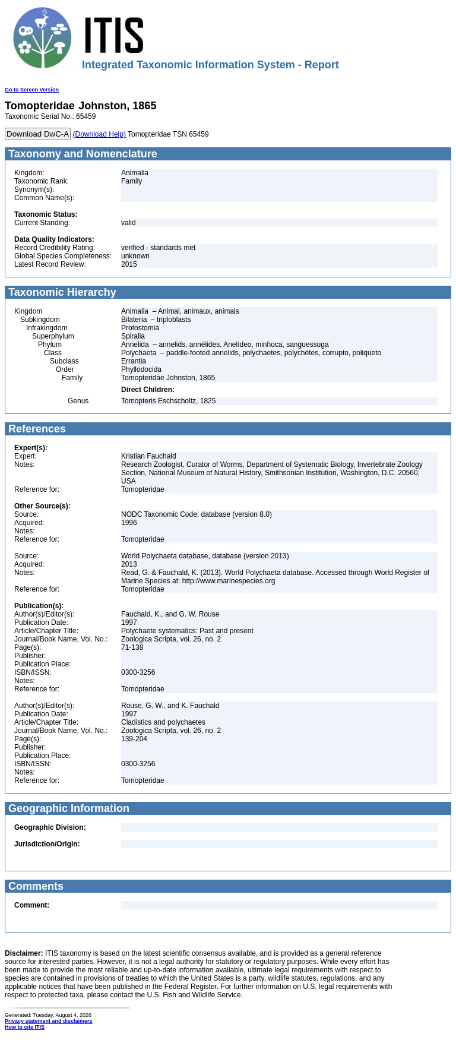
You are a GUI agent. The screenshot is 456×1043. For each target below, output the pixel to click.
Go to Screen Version (32, 90)
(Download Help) (99, 134)
